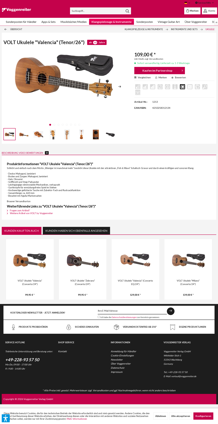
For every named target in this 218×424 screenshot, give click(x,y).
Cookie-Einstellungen (122, 359)
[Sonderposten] (144, 22)
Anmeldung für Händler (123, 354)
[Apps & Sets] (48, 22)
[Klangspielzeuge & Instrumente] (111, 22)
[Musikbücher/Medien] (73, 22)
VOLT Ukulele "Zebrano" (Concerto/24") (82, 286)
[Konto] (209, 10)
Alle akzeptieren (180, 415)
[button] (6, 418)
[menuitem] (100, 10)
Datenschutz (117, 371)
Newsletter (117, 363)
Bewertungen (61, 154)
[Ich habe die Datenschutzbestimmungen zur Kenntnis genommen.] (99, 320)
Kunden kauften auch (21, 234)
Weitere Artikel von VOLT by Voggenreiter (30, 216)
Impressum (116, 375)
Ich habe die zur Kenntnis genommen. (130, 321)
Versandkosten (101, 394)
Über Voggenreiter (121, 367)
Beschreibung (15, 154)
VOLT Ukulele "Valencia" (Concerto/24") (30, 286)
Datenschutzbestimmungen (124, 321)
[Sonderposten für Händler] (21, 22)
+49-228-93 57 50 (22, 363)
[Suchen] (127, 10)
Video (36, 154)
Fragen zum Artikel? (18, 214)
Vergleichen (142, 77)
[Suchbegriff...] (100, 10)
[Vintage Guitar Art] (168, 22)
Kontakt (62, 354)
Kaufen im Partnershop (162, 70)
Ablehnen (160, 415)
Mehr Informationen (77, 418)
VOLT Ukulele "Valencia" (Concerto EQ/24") (135, 286)
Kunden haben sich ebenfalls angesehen (76, 234)
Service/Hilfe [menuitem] (203, 2)
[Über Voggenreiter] (196, 22)
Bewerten (178, 77)
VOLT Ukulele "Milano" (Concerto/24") (188, 286)
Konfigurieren (203, 415)
